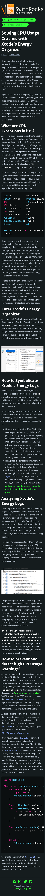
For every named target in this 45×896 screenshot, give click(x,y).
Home (16, 889)
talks (20, 20)
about (13, 20)
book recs (9, 25)
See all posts (25, 889)
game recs (21, 25)
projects (28, 20)
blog (6, 20)
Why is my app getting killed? (27, 693)
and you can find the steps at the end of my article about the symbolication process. (23, 489)
